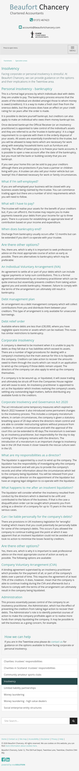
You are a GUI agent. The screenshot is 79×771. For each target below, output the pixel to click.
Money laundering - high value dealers (25, 701)
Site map (23, 739)
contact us (57, 641)
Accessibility (34, 739)
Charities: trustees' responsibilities (23, 661)
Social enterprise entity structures (23, 707)
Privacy (54, 739)
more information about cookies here (21, 746)
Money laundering (14, 694)
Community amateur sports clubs (22, 674)
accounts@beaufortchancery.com (39, 27)
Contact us (13, 739)
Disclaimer (45, 739)
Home (4, 739)
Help (61, 739)
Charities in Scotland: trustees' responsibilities (29, 668)
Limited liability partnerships (20, 688)
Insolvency (10, 681)
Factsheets (8, 61)
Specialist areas (21, 61)
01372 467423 (39, 20)
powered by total (13, 764)
